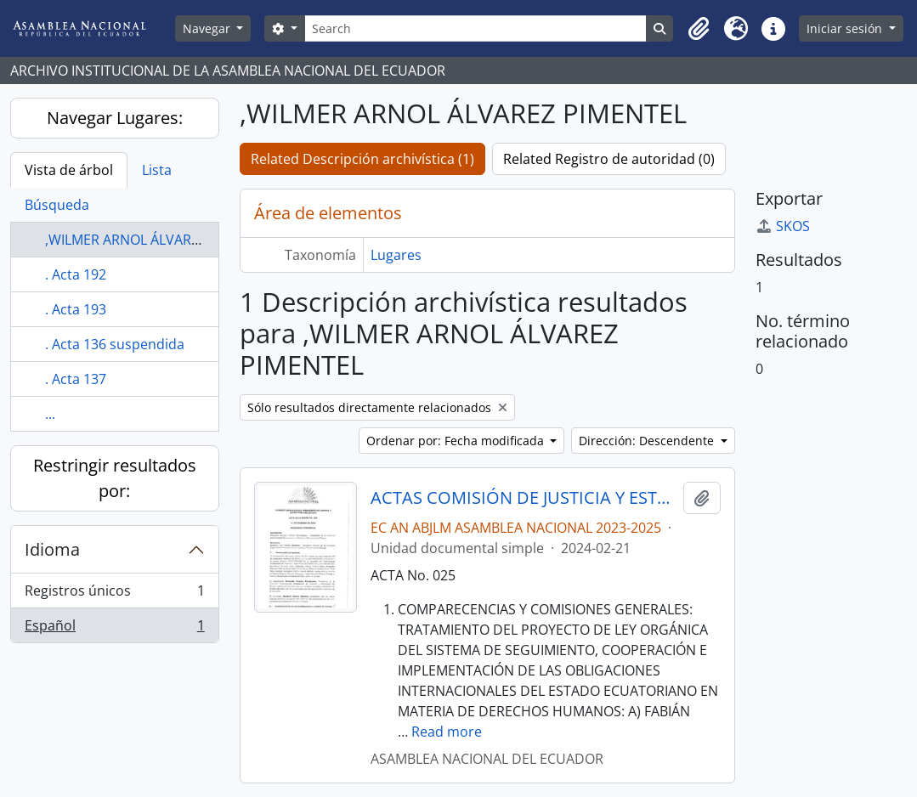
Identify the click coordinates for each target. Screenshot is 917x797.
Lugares (396, 255)
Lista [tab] (157, 170)
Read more (446, 731)
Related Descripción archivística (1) (362, 159)
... (50, 413)
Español (114, 628)
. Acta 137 (75, 379)
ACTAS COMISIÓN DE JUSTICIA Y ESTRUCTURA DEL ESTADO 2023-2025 (523, 498)
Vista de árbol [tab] (69, 170)
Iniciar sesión (846, 28)
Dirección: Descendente (648, 440)
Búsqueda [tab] (57, 204)
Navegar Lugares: (115, 117)
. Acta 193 (75, 309)
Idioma (52, 549)
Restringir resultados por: (114, 478)
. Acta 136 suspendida (114, 344)
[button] (698, 29)
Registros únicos (114, 594)
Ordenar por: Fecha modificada (456, 440)
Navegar (208, 28)
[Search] (476, 28)
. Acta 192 (75, 274)
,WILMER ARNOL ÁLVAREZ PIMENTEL (159, 239)
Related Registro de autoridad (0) (609, 159)
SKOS (783, 226)
